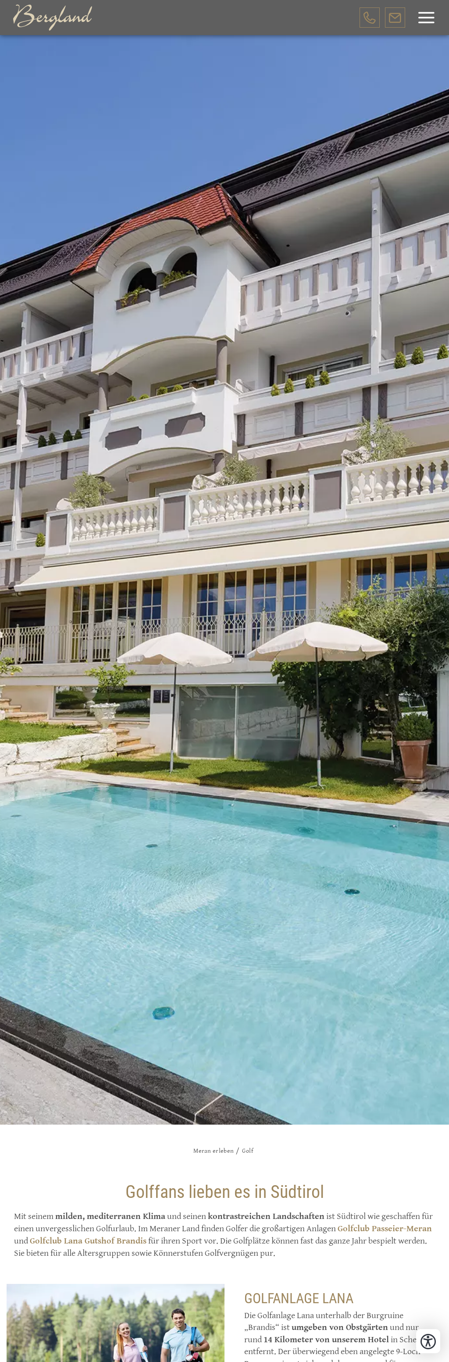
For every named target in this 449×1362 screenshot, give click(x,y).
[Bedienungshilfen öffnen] (428, 1341)
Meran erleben (213, 1150)
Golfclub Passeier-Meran (385, 1229)
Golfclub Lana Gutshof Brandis (88, 1241)
